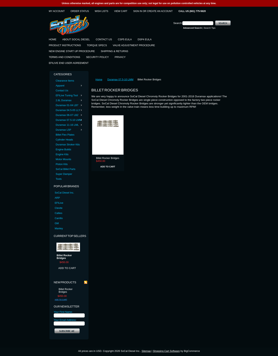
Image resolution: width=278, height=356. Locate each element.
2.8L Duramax (68, 100)
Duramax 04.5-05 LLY (68, 110)
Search (177, 23)
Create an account (160, 11)
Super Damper (64, 173)
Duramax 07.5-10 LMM (68, 120)
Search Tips (209, 28)
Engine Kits (62, 154)
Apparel (68, 85)
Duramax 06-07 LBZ (68, 115)
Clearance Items (65, 80)
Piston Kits (62, 164)
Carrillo (59, 218)
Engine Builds (63, 149)
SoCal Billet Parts (65, 169)
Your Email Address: (65, 319)
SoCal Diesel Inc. (64, 192)
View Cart (120, 11)
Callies (58, 213)
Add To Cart (67, 268)
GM (57, 223)
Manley (59, 228)
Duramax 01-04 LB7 (68, 105)
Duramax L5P (68, 130)
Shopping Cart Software (166, 351)
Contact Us (62, 90)
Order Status (80, 11)
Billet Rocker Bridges (64, 257)
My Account (57, 11)
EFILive (59, 202)
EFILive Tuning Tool (68, 95)
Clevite (58, 207)
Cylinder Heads (64, 139)
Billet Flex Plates (65, 134)
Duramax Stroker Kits (68, 144)
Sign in (137, 11)
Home (98, 79)
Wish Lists (101, 11)
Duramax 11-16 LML (68, 125)
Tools (59, 178)
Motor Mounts (63, 159)
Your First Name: (63, 311)
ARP (57, 197)
